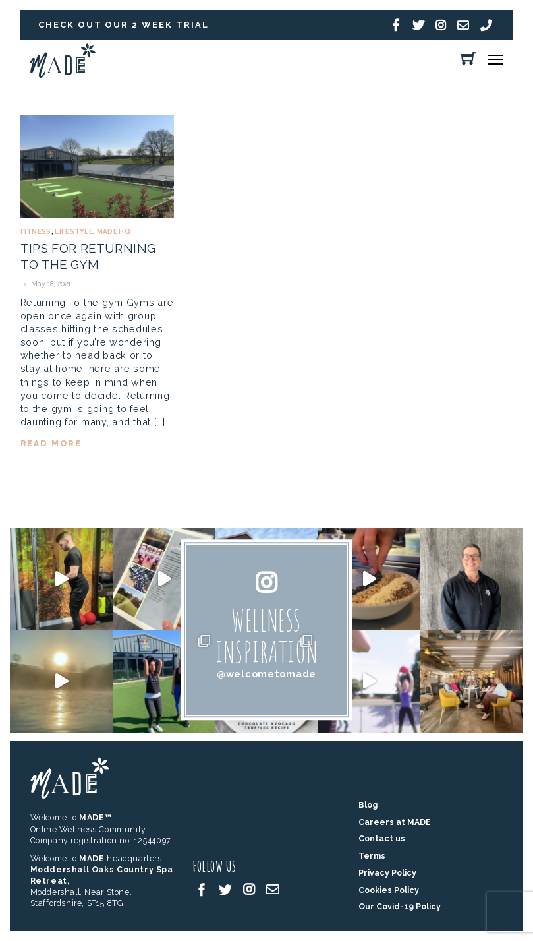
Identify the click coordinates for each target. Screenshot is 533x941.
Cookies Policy (388, 890)
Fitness (35, 231)
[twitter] (225, 889)
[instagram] (249, 889)
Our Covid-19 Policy (399, 906)
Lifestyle (74, 231)
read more (51, 443)
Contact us (381, 838)
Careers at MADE (394, 822)
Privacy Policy (387, 873)
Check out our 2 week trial (123, 25)
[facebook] (201, 889)
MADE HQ (113, 231)
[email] (273, 889)
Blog (368, 805)
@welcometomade (266, 673)
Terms (371, 856)
